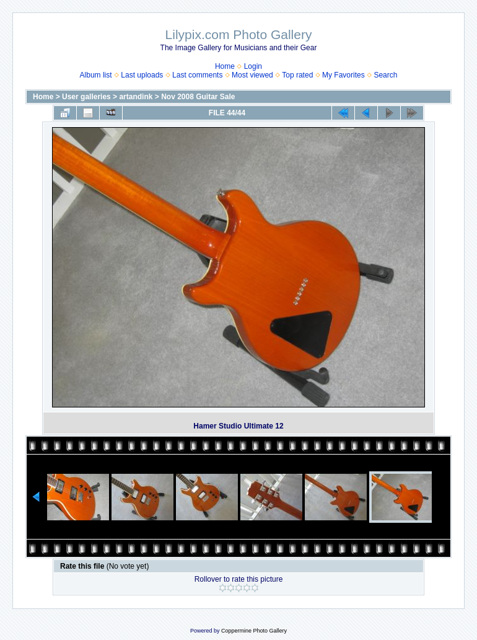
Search (385, 75)
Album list (96, 75)
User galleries (86, 96)
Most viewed (252, 75)
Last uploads (142, 75)
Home (225, 66)
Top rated (297, 75)
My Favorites (343, 75)
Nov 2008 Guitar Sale (198, 96)
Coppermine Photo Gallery (254, 631)
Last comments (197, 75)
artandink (135, 96)
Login (253, 66)
